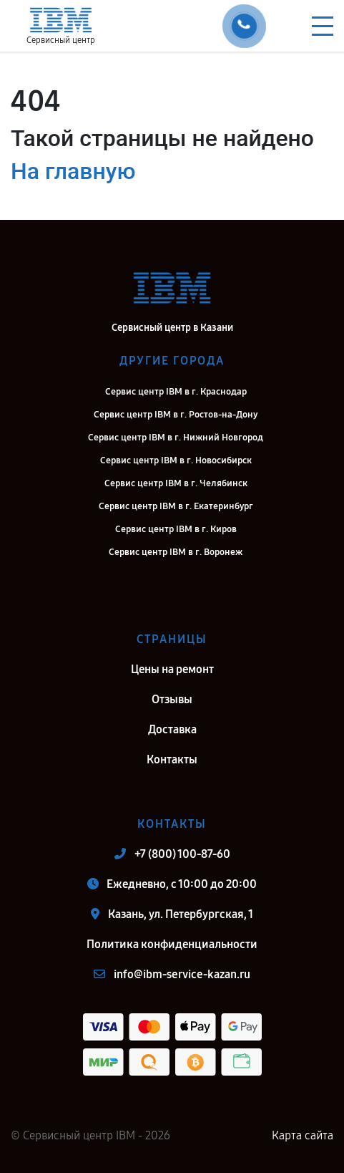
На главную (73, 171)
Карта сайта (302, 1135)
